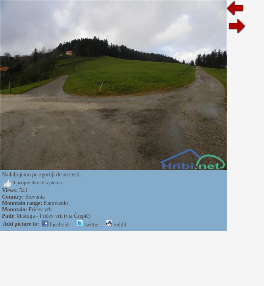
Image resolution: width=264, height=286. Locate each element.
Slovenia (35, 197)
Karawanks (56, 203)
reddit (116, 225)
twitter (88, 225)
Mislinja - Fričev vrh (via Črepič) (53, 216)
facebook (56, 225)
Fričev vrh (40, 210)
